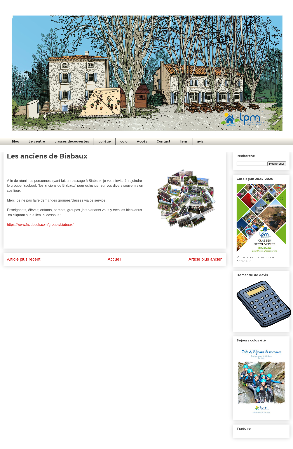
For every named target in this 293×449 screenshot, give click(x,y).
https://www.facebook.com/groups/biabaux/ (40, 224)
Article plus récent (23, 259)
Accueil (114, 259)
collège (104, 141)
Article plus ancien (205, 259)
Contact (163, 141)
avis (200, 141)
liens (184, 141)
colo (123, 141)
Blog (15, 141)
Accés (142, 141)
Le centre (37, 141)
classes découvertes (71, 141)
